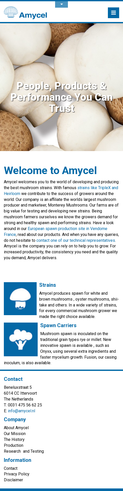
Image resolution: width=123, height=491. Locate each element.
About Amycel (16, 427)
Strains (47, 285)
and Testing (33, 451)
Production (13, 445)
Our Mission (15, 433)
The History (14, 439)
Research (12, 451)
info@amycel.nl (21, 410)
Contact (10, 468)
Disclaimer (13, 479)
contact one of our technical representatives (75, 240)
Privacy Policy (16, 474)
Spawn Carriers (58, 325)
